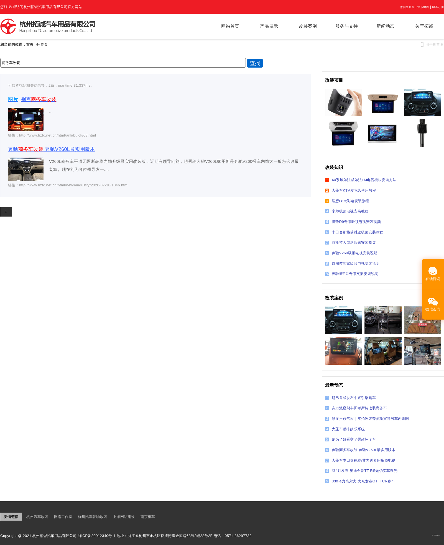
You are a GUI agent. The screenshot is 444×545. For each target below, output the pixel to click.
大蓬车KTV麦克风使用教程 (350, 190)
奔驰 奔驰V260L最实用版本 (51, 149)
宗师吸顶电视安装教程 (347, 211)
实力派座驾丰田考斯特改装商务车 (356, 408)
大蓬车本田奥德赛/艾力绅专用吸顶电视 (360, 460)
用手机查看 (434, 44)
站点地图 (423, 7)
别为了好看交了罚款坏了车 (350, 439)
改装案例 (308, 26)
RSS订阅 (438, 7)
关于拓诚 (424, 26)
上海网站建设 (124, 517)
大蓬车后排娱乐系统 (345, 429)
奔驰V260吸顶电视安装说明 (351, 253)
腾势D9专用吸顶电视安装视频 (353, 222)
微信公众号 (407, 7)
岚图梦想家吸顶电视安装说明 (352, 263)
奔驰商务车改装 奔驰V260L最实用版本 (360, 450)
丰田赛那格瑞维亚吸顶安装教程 (354, 232)
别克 (32, 99)
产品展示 (269, 26)
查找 (255, 63)
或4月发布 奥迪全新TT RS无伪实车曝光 (361, 471)
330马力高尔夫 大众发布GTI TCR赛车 (360, 481)
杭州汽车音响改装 (92, 517)
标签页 (42, 44)
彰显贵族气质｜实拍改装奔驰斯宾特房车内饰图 (367, 419)
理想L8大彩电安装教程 (347, 201)
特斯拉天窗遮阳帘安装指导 (350, 242)
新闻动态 (385, 26)
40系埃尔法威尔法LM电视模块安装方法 (360, 180)
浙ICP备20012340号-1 (97, 536)
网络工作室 (63, 517)
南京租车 (148, 517)
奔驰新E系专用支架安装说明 (351, 274)
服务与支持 (346, 26)
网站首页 (230, 26)
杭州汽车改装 (37, 517)
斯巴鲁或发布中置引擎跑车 (350, 398)
